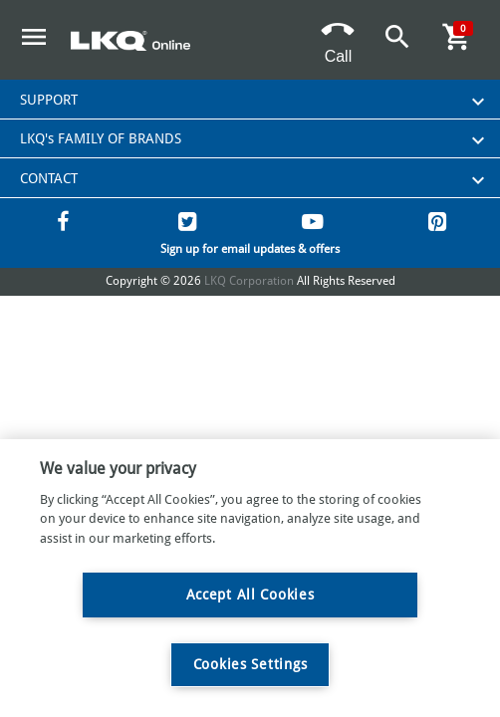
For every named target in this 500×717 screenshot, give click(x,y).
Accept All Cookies (250, 594)
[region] (250, 578)
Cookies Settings (250, 664)
